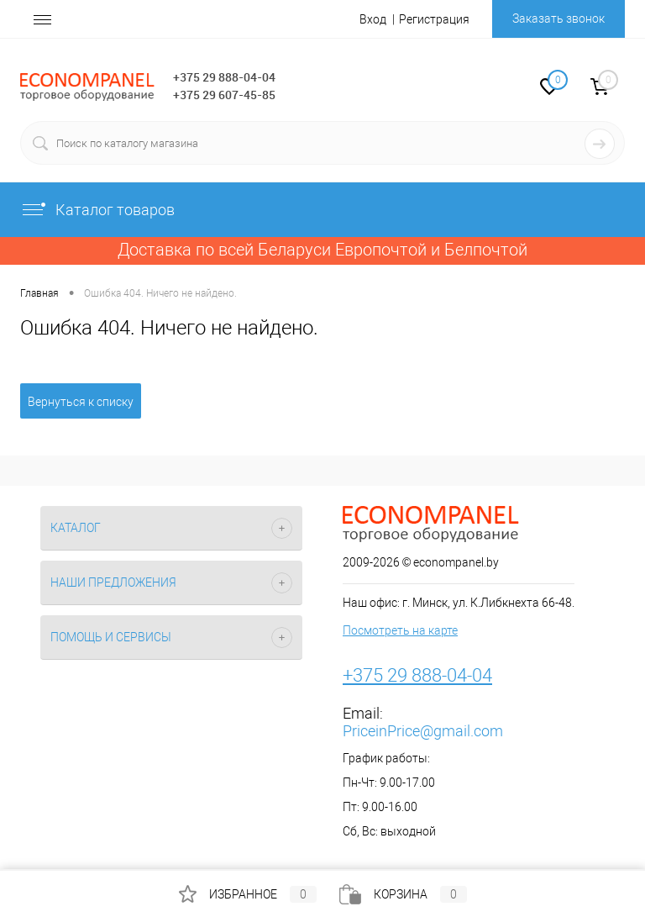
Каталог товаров (97, 210)
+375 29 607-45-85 (224, 95)
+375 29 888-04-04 (224, 77)
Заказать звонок (558, 18)
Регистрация (434, 19)
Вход (372, 19)
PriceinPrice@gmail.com (423, 731)
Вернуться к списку (81, 401)
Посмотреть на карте (400, 630)
